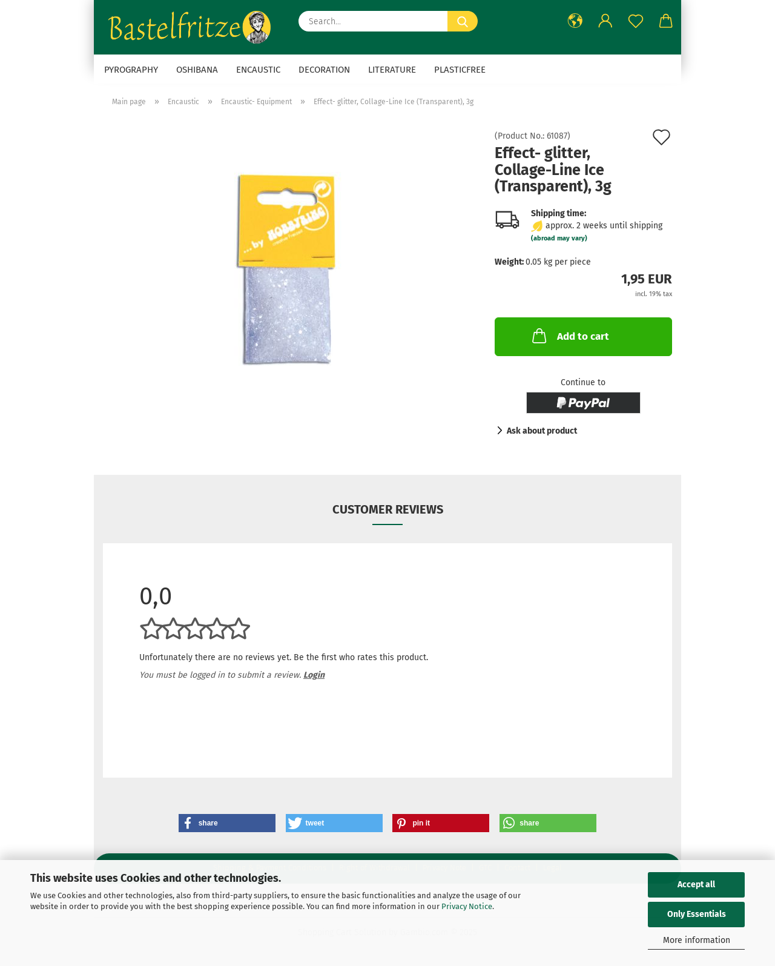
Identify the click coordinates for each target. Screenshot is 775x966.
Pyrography (131, 69)
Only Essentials (696, 914)
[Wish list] (636, 21)
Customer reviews (387, 509)
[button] (575, 21)
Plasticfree (460, 69)
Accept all (696, 884)
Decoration (324, 69)
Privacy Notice (466, 906)
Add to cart (569, 335)
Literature (392, 69)
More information (696, 940)
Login (314, 675)
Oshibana (197, 69)
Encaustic (258, 69)
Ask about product (542, 431)
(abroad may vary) (559, 238)
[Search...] (462, 21)
